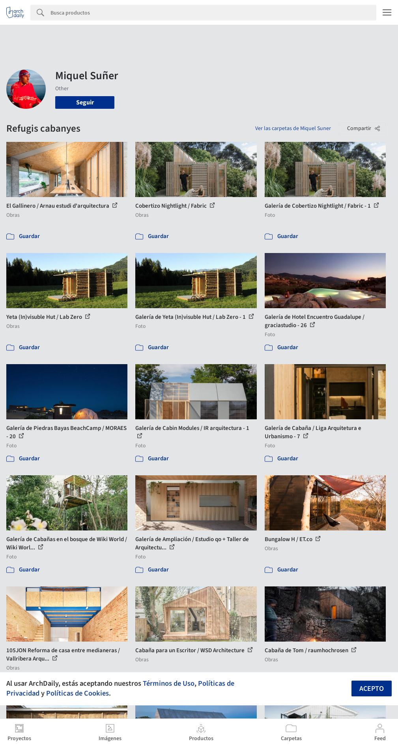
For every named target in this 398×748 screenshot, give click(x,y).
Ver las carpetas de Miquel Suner (293, 128)
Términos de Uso (168, 683)
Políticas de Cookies (77, 693)
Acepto (371, 689)
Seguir (85, 102)
